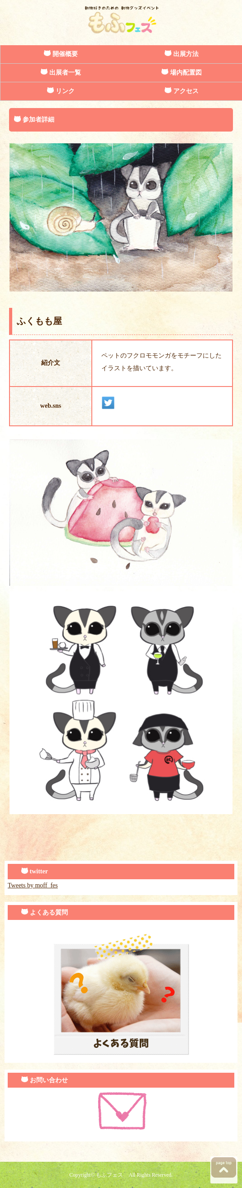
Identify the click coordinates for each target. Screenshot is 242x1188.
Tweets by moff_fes (33, 885)
